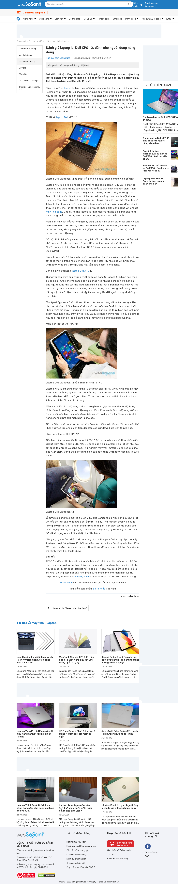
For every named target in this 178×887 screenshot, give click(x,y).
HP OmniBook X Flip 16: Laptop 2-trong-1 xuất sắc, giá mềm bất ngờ (77, 734)
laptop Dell (62, 117)
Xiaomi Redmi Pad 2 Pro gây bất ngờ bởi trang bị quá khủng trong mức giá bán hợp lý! (120, 660)
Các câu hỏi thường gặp (78, 850)
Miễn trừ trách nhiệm (76, 859)
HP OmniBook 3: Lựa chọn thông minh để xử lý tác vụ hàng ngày (119, 806)
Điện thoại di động (27, 49)
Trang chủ (21, 41)
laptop (67, 88)
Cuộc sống (44, 19)
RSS (147, 856)
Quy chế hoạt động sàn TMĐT (81, 867)
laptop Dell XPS (80, 270)
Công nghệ (28, 19)
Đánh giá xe (130, 19)
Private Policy (151, 852)
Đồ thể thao (74, 19)
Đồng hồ (23, 74)
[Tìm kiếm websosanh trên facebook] (148, 846)
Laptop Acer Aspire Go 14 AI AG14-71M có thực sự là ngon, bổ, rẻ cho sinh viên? (76, 808)
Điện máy (59, 19)
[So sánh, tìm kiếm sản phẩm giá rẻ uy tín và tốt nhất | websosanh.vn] (29, 4)
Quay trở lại (70, 608)
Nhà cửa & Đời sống (151, 19)
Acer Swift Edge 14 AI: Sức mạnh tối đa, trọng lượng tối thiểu (119, 732)
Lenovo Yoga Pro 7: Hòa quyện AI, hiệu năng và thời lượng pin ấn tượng (35, 734)
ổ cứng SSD (82, 576)
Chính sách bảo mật (76, 863)
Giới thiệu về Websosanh (119, 850)
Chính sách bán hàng (76, 854)
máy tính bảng (54, 211)
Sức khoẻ (117, 19)
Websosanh (66, 582)
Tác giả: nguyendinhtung (58, 58)
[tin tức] (18, 19)
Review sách (104, 19)
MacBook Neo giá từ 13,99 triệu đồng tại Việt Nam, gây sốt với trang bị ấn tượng (76, 660)
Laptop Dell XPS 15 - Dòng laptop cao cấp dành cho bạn (154, 181)
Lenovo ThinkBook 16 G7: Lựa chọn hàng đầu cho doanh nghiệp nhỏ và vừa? (35, 808)
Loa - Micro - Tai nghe (29, 80)
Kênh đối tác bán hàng (117, 859)
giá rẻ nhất (99, 588)
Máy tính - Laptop (61, 41)
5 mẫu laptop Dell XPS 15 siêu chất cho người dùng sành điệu (156, 140)
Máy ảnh (22, 68)
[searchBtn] (129, 4)
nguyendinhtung (130, 596)
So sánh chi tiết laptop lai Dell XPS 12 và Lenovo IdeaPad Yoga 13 (156, 168)
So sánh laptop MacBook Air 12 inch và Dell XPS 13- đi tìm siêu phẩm (155, 155)
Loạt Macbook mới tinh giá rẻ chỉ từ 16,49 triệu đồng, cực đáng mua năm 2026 (35, 660)
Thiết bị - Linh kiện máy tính (29, 88)
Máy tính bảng (25, 55)
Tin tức (32, 41)
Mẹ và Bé (88, 19)
